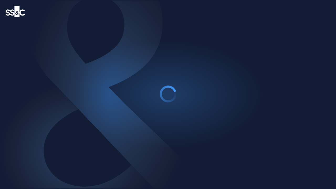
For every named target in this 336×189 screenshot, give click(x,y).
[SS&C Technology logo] (15, 11)
